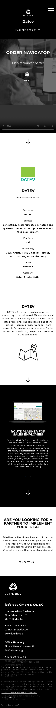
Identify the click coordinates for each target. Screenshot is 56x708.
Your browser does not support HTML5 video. (28, 119)
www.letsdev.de (14, 634)
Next (52, 437)
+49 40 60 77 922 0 (15, 657)
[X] (52, 662)
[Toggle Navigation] (50, 10)
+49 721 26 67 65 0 (15, 625)
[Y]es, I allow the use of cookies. (19, 692)
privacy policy (9, 674)
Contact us (26, 562)
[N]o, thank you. (9, 697)
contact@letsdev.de (16, 629)
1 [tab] (25, 476)
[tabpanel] (28, 435)
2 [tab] (30, 476)
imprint (31, 674)
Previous (4, 437)
